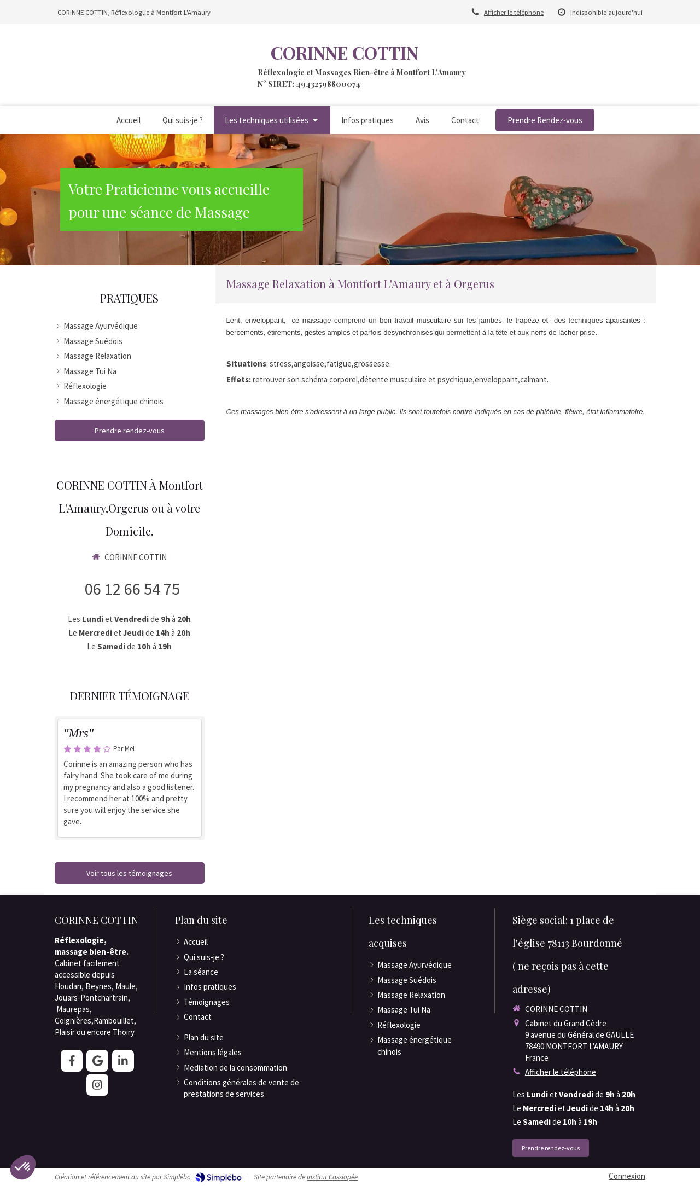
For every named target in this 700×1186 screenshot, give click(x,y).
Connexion (627, 1176)
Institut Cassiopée (332, 1177)
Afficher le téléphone (514, 12)
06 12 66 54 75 (132, 588)
